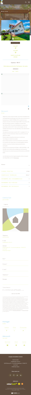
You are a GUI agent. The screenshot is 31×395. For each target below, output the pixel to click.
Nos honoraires (7, 389)
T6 (18, 6)
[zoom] (15, 74)
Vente (6, 6)
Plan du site (12, 389)
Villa (16, 6)
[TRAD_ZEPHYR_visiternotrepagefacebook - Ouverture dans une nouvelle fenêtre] (10, 375)
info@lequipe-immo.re (7, 242)
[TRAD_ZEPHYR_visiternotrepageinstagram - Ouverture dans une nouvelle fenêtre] (14, 375)
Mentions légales (16, 389)
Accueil (2, 6)
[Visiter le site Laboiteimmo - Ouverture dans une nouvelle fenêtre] (15, 392)
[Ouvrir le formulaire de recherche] (25, 2)
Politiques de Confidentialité (17, 310)
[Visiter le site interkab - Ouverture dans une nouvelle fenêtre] (12, 384)
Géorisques (16, 157)
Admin (21, 389)
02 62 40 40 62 (6, 237)
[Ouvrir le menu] (29, 2)
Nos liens (24, 389)
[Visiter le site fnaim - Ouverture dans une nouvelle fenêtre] (19, 384)
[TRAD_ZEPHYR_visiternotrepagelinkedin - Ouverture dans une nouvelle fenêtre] (20, 375)
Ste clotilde (11, 6)
